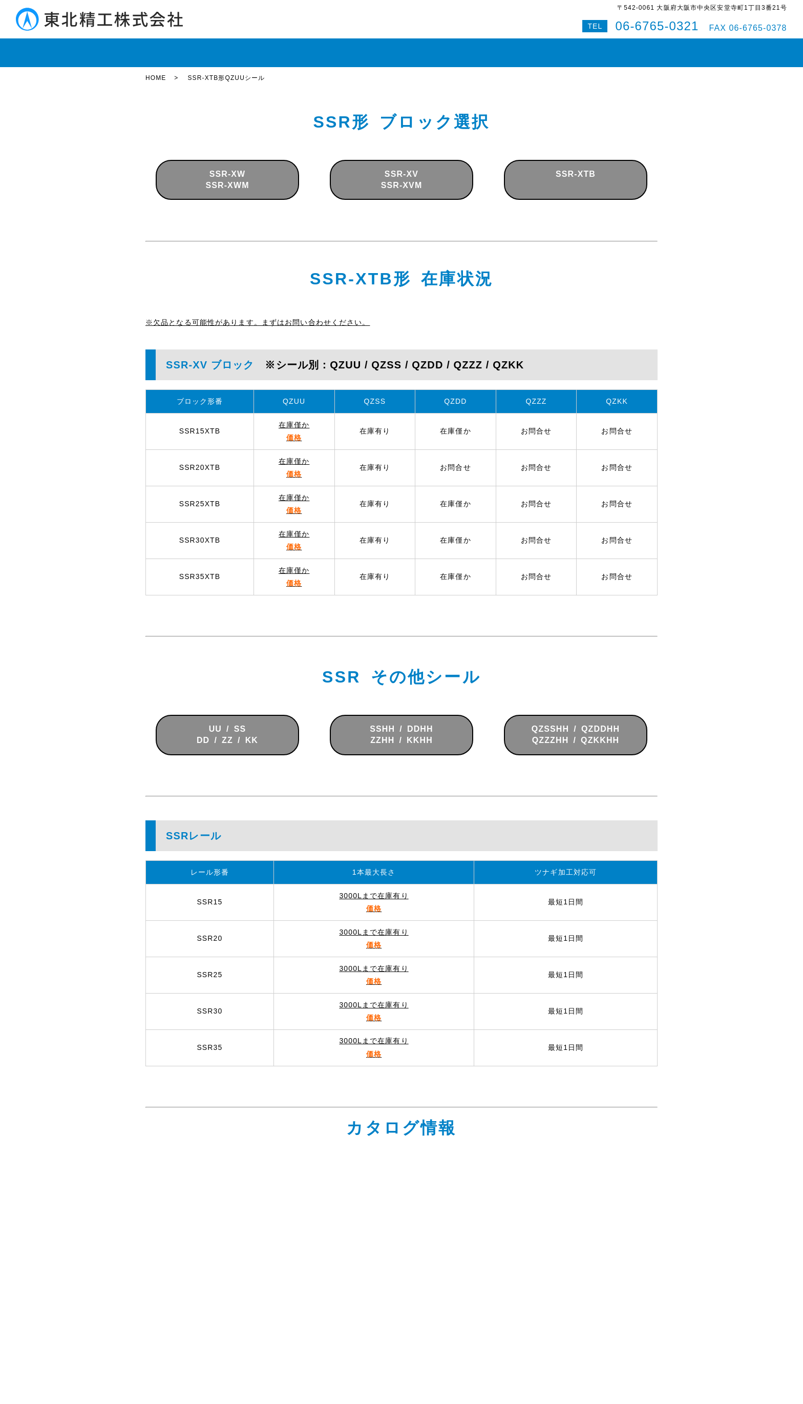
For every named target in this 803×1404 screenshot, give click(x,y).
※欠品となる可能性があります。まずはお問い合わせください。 (257, 313)
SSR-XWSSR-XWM (227, 170)
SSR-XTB (576, 170)
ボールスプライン (368, 48)
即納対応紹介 (437, 48)
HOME (164, 48)
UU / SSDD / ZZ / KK (227, 725)
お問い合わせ (543, 48)
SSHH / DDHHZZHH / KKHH (401, 725)
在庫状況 (206, 48)
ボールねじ (303, 48)
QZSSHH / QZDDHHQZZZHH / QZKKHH (576, 725)
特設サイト (631, 48)
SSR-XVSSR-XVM (401, 170)
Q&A (589, 48)
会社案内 (490, 48)
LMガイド (253, 48)
